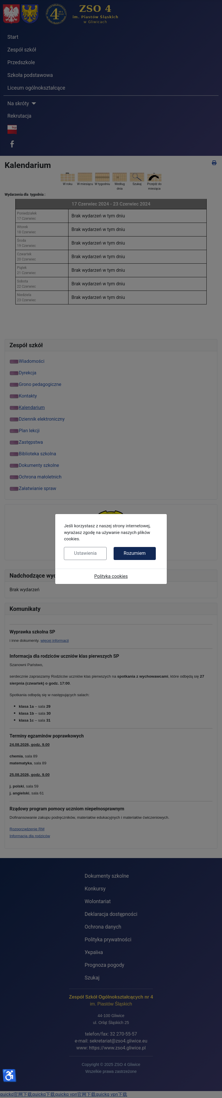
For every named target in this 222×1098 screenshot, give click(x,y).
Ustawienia (85, 553)
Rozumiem (135, 553)
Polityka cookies (111, 576)
